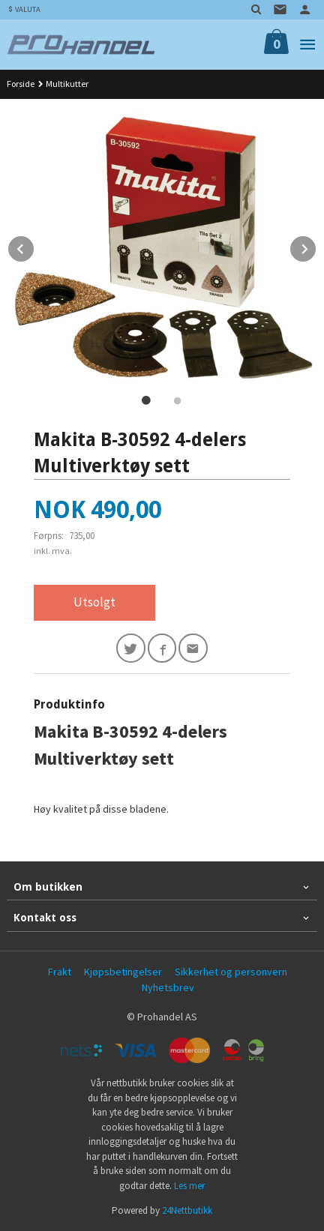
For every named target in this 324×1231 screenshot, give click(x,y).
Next (316, 247)
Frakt (59, 971)
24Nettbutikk (187, 1210)
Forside (20, 83)
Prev (34, 247)
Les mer (189, 1185)
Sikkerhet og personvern (231, 971)
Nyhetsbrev (168, 987)
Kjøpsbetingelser (123, 971)
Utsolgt (95, 602)
